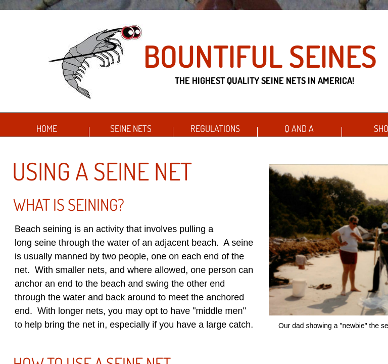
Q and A (299, 128)
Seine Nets (131, 128)
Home (46, 128)
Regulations (215, 128)
